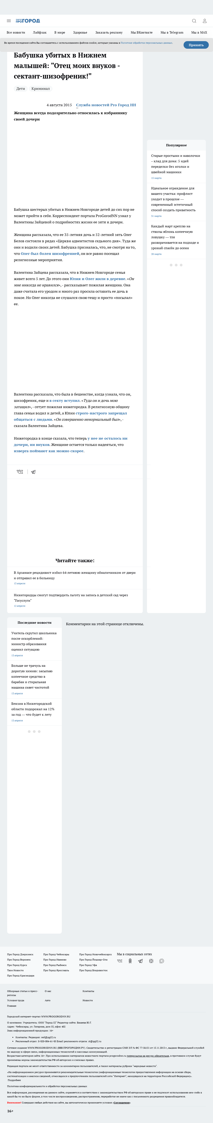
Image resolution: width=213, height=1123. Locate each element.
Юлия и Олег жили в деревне (97, 278)
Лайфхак (39, 32)
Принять (196, 45)
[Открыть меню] (9, 21)
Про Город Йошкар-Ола (93, 959)
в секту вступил (64, 400)
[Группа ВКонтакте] (119, 961)
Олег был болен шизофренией (50, 253)
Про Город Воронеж (19, 959)
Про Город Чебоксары (56, 954)
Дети (20, 88)
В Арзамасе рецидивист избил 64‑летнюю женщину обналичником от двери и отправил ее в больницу (75, 578)
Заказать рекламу (109, 32)
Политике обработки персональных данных (146, 42)
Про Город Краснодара (20, 975)
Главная (11, 1005)
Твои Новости (15, 970)
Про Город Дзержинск (20, 954)
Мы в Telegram (172, 32)
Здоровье (80, 32)
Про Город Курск (17, 965)
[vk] (20, 472)
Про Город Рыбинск (54, 965)
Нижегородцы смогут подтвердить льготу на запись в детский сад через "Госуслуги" (75, 601)
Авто (47, 1000)
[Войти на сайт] (204, 21)
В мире (59, 32)
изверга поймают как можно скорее (48, 450)
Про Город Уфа (88, 965)
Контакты (88, 991)
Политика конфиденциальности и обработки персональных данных (47, 1086)
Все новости (16, 32)
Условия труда (15, 1000)
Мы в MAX (199, 32)
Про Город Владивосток (93, 970)
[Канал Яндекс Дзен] (151, 961)
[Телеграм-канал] (140, 961)
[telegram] (34, 472)
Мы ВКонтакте (142, 32)
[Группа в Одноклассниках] (130, 961)
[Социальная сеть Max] (161, 961)
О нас (48, 991)
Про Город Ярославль (56, 970)
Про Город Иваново (54, 959)
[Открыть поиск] (194, 21)
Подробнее (14, 1080)
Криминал (41, 88)
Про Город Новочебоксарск (95, 954)
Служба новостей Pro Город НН (106, 104)
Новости (88, 1000)
